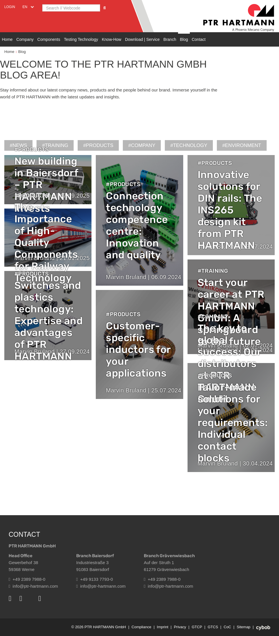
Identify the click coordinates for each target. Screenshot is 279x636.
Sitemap (244, 627)
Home (7, 39)
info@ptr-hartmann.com (33, 586)
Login (9, 7)
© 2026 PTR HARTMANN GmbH (98, 627)
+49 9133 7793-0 (94, 579)
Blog (184, 39)
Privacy (180, 627)
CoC (227, 627)
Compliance (141, 627)
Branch (169, 39)
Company (25, 39)
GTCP (197, 627)
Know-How (111, 39)
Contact (198, 39)
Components (48, 39)
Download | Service (142, 39)
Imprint (162, 627)
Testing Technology (81, 39)
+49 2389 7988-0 (27, 579)
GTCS (213, 627)
